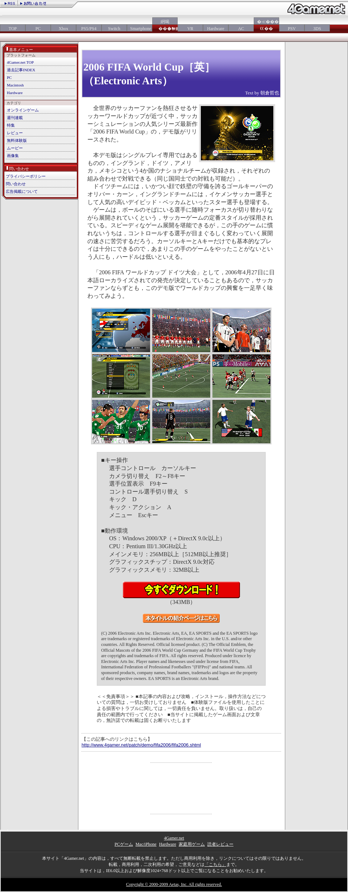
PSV (292, 28)
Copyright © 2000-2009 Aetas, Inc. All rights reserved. (174, 884)
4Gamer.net (174, 838)
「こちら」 (215, 864)
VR (190, 28)
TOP (13, 28)
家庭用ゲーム (192, 844)
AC (241, 28)
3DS (317, 28)
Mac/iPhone (146, 844)
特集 (11, 125)
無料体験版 (17, 140)
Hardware (215, 28)
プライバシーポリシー (26, 176)
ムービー (15, 148)
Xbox (64, 28)
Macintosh (15, 85)
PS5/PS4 (88, 28)
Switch (114, 28)
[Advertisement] (181, 788)
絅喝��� (164, 25)
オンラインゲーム (23, 110)
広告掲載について (22, 191)
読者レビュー (220, 844)
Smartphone (139, 28)
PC (38, 28)
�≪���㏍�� (266, 25)
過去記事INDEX (21, 70)
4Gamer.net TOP (20, 62)
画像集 (13, 155)
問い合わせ (16, 184)
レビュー (15, 133)
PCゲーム (124, 844)
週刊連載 (15, 117)
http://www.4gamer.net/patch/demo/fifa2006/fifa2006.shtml (141, 745)
